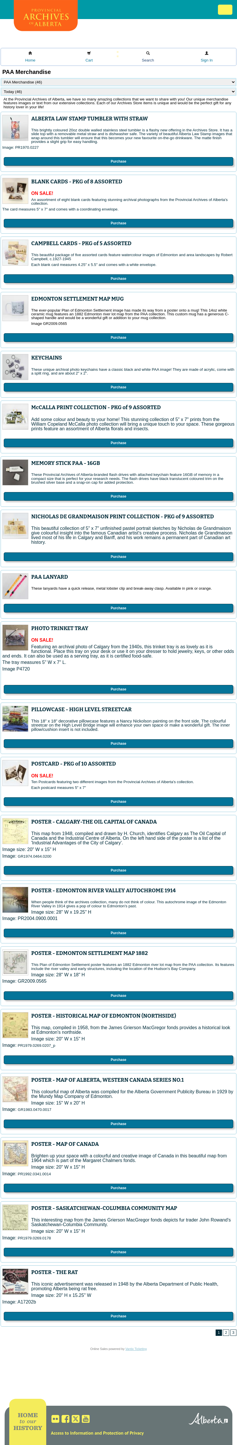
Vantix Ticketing (136, 1349)
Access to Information (72, 1433)
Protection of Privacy (123, 1433)
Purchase (118, 161)
